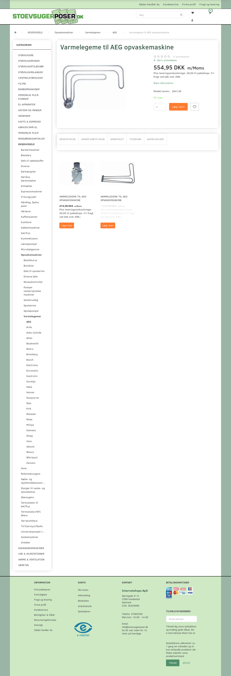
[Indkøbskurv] (212, 13)
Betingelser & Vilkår (44, 614)
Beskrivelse (68, 139)
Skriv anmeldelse (166, 60)
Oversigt (38, 624)
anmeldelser (181, 56)
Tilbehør (135, 139)
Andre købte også (93, 139)
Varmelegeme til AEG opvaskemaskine (72, 198)
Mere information (163, 83)
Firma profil (189, 4)
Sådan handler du (149, 4)
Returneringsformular (45, 619)
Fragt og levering (209, 4)
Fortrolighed (40, 594)
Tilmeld (172, 662)
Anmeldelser (155, 139)
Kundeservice (170, 4)
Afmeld (186, 662)
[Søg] (181, 14)
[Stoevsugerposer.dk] (48, 16)
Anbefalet (117, 139)
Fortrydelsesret (42, 589)
